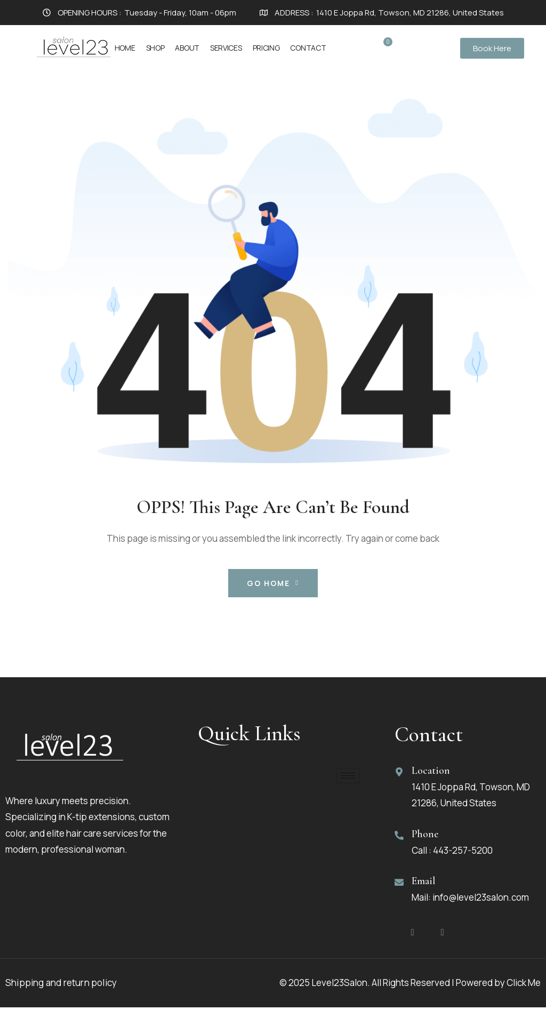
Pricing (266, 48)
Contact (308, 48)
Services (226, 48)
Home (125, 48)
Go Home (273, 583)
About (187, 48)
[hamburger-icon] (348, 775)
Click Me (524, 985)
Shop (155, 48)
